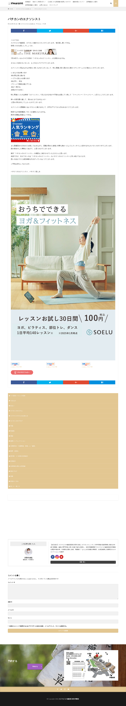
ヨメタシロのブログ (16, 421)
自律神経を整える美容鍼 (17, 466)
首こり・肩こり (15, 486)
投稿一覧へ (83, 562)
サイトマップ (53, 5)
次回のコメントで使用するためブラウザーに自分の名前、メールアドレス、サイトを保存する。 (38, 626)
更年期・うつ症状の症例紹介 (19, 456)
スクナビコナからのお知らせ (23, 9)
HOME (11, 9)
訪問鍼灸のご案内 (91, 2)
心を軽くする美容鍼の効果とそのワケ (59, 2)
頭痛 (11, 476)
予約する (35, 666)
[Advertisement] (35, 519)
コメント (11, 582)
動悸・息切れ (14, 451)
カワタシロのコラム (16, 411)
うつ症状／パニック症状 (17, 395)
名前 (10, 602)
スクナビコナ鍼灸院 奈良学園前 (69, 699)
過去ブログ (13, 471)
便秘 (11, 436)
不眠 (11, 426)
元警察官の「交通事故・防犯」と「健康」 (23, 446)
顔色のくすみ (14, 481)
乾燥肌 (12, 431)
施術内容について (78, 2)
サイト (10, 618)
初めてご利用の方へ (39, 2)
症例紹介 (28, 2)
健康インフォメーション (17, 441)
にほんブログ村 (16, 367)
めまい (12, 405)
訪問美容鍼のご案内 (31, 5)
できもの (13, 400)
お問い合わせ (43, 5)
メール (11, 610)
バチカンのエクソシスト (40, 9)
